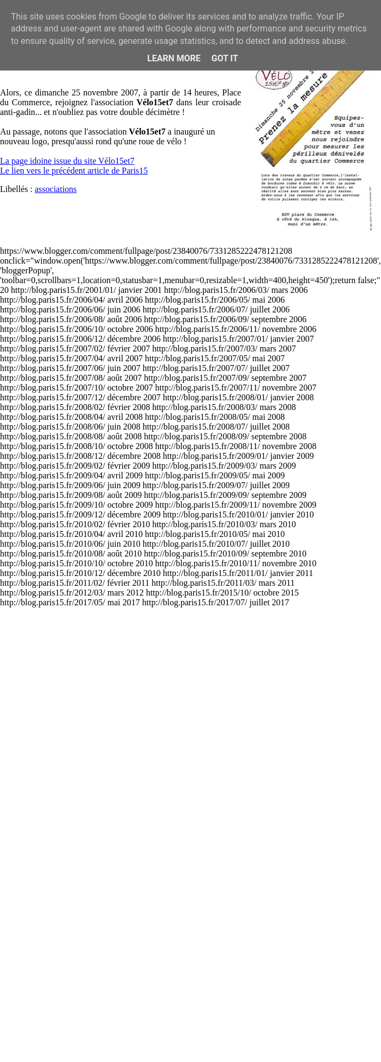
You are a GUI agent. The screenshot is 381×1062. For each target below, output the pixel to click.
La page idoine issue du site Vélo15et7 (67, 160)
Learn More (173, 58)
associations (56, 189)
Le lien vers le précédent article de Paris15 (74, 170)
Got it (224, 58)
